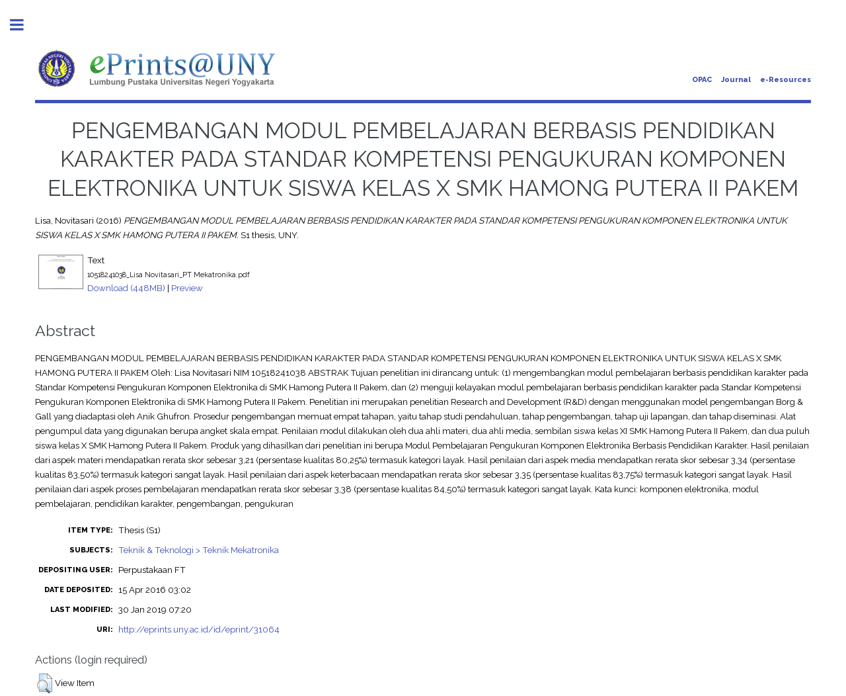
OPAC (702, 79)
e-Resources (785, 79)
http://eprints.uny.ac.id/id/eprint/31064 (199, 629)
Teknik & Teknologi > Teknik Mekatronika (198, 549)
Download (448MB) (126, 288)
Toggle (24, 25)
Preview (187, 288)
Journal (736, 79)
